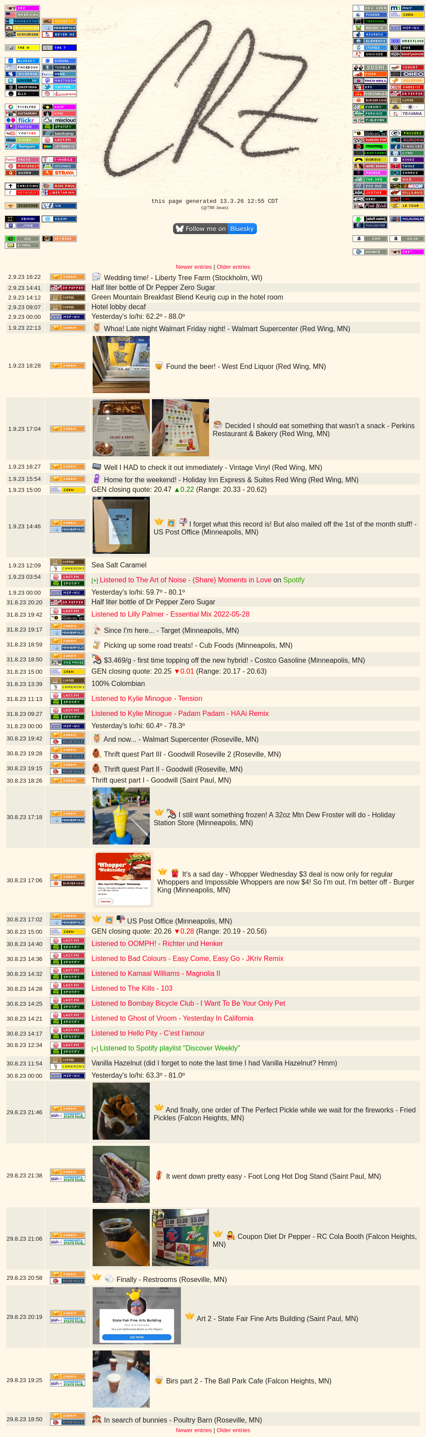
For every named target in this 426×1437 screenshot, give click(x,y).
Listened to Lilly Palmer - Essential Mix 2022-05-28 (170, 614)
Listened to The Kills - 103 (132, 988)
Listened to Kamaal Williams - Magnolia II (155, 973)
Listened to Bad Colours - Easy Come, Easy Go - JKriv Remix (187, 958)
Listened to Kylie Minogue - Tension (146, 698)
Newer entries (194, 267)
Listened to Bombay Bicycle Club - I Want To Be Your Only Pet (188, 1003)
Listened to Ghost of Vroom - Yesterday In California (172, 1018)
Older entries (233, 267)
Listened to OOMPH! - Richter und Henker (157, 943)
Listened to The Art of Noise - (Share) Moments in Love (185, 580)
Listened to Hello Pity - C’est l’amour (148, 1033)
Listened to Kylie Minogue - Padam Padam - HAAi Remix (180, 713)
